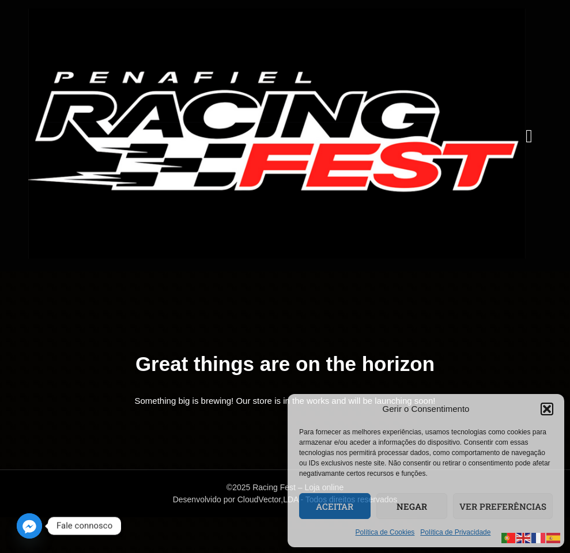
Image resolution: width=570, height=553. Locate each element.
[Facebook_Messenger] (29, 526)
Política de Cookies (385, 532)
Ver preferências (502, 506)
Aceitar (334, 506)
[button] (547, 409)
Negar (412, 506)
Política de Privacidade (455, 532)
